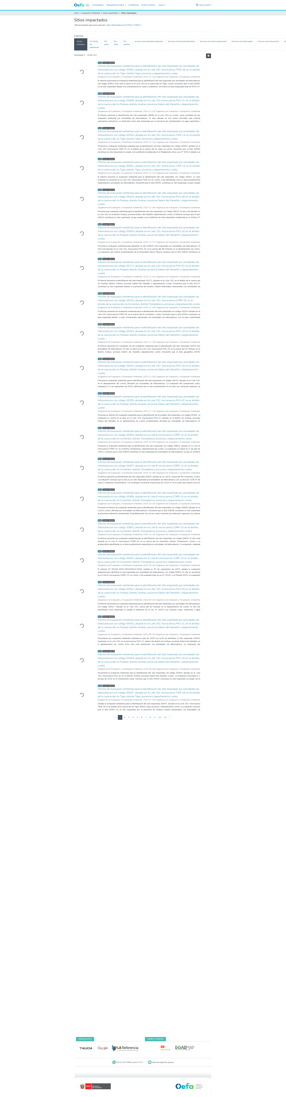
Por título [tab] (116, 43)
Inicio (76, 13)
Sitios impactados (110, 13)
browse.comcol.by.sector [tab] (268, 41)
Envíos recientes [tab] (81, 43)
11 (165, 717)
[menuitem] (116, 4)
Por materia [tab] (126, 43)
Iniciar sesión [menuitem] (204, 5)
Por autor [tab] (106, 43)
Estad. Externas (148, 5)
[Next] (170, 717)
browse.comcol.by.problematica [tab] (181, 41)
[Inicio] (82, 4)
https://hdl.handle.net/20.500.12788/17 (123, 25)
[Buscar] (197, 4)
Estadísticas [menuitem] (134, 5)
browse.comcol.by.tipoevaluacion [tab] (149, 41)
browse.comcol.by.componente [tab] (213, 41)
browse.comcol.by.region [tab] (242, 41)
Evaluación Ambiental (90, 13)
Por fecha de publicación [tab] (94, 44)
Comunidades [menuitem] (98, 5)
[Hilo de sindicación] (208, 55)
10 (160, 717)
